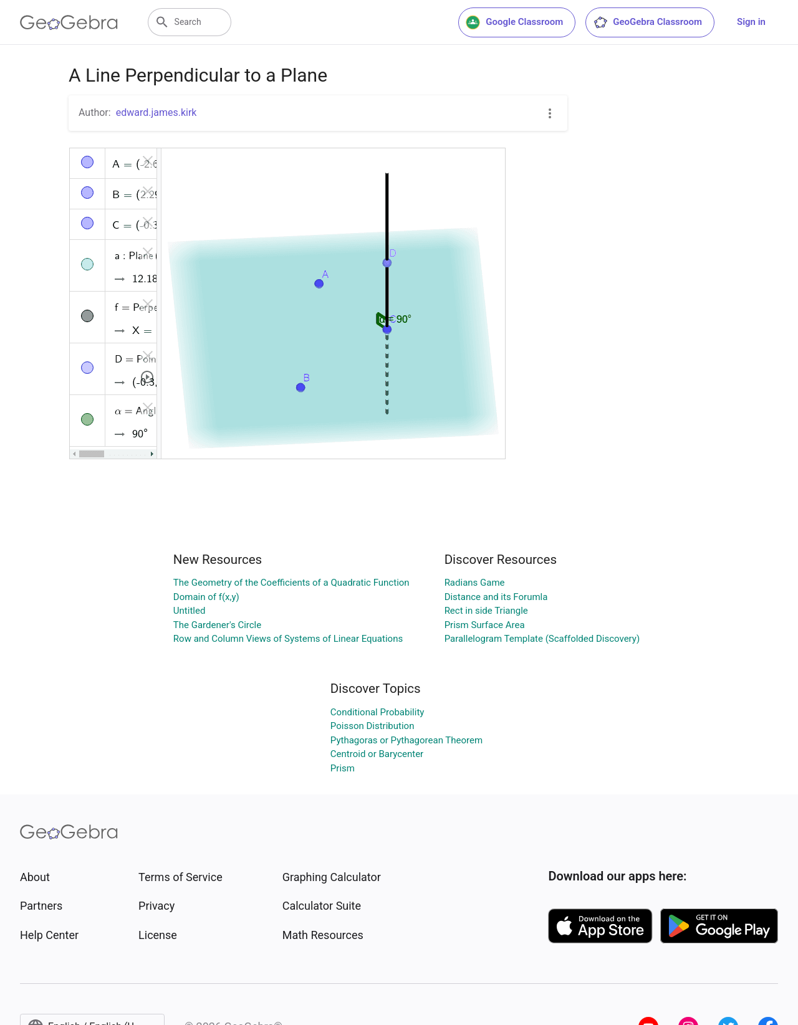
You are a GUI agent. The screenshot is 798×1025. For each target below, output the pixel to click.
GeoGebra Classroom (647, 22)
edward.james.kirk (156, 112)
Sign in (751, 21)
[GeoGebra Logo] (69, 22)
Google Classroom (514, 22)
